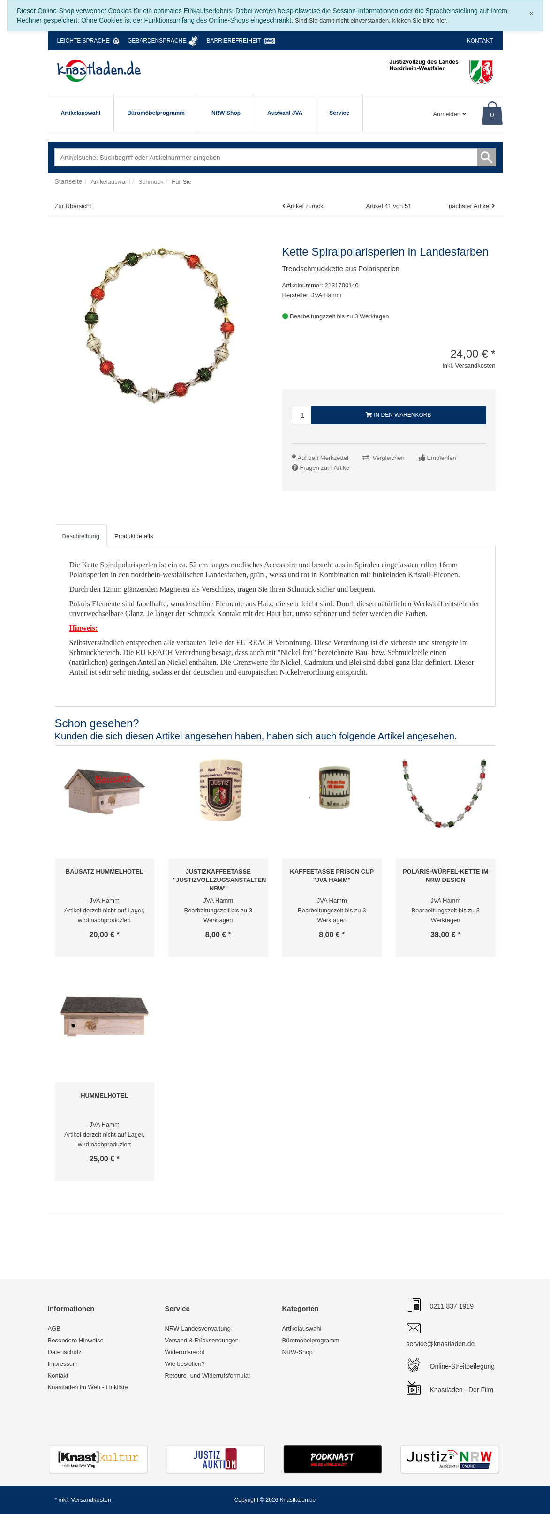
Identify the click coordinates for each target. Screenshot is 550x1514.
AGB (54, 1328)
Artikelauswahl (81, 113)
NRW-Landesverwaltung (198, 1328)
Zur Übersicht (73, 206)
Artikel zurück (304, 206)
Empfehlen (441, 457)
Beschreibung (81, 536)
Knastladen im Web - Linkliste (88, 1387)
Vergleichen (389, 457)
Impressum (63, 1363)
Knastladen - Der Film (461, 1389)
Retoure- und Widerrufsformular (208, 1375)
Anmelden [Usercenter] (449, 114)
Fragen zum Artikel (325, 467)
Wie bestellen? (185, 1363)
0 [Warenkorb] (492, 115)
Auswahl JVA (284, 113)
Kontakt (480, 41)
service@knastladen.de (441, 1344)
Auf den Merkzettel (323, 457)
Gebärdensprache (157, 41)
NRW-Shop (226, 113)
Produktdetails (133, 536)
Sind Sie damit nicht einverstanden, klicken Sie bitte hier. (371, 20)
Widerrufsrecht (185, 1352)
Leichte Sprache (83, 41)
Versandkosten (91, 1499)
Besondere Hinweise (76, 1340)
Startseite (69, 181)
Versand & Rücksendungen (202, 1340)
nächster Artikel (470, 206)
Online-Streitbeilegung (462, 1366)
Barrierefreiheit (234, 41)
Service (339, 113)
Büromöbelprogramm (156, 113)
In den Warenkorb (398, 415)
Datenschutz (65, 1352)
